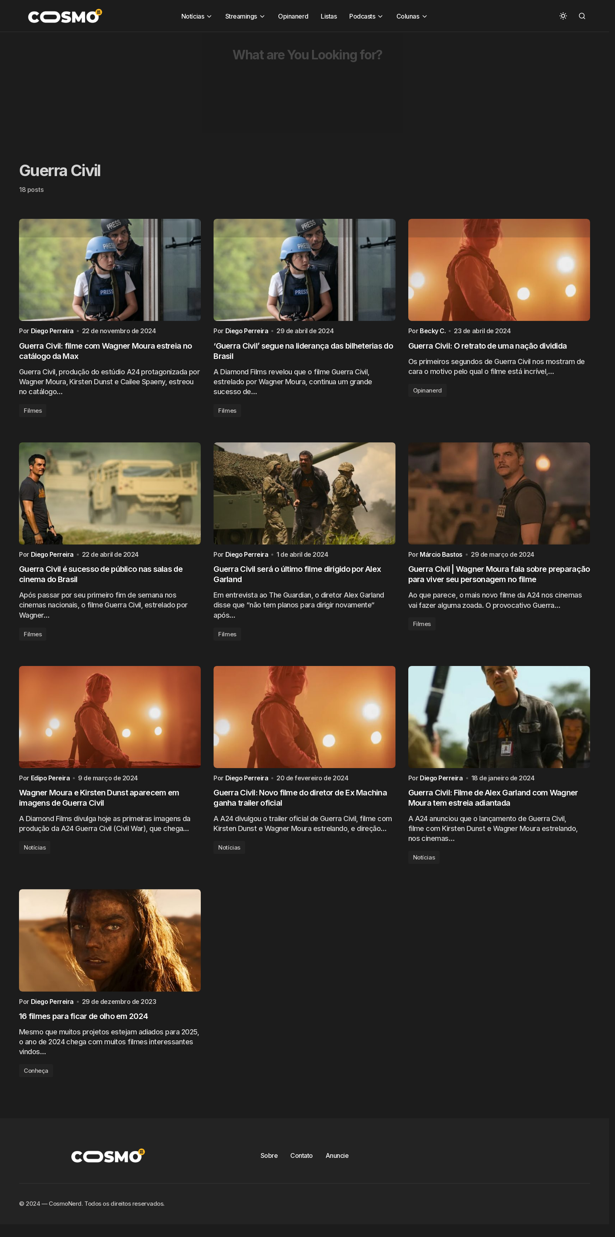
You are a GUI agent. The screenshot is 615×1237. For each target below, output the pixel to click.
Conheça (36, 1079)
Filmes (33, 412)
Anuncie (337, 1164)
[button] (563, 16)
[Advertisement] (237, 87)
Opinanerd (427, 392)
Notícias (35, 854)
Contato (301, 1164)
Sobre (269, 1164)
